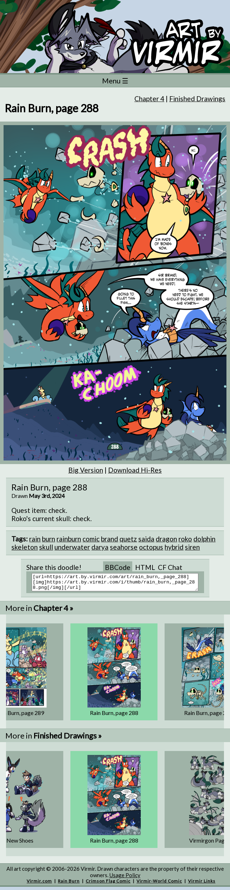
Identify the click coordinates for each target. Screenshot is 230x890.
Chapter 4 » (53, 611)
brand (109, 539)
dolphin (204, 539)
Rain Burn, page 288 (114, 715)
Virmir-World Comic (159, 884)
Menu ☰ (115, 80)
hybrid (174, 547)
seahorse (124, 547)
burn (48, 539)
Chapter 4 (149, 98)
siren (192, 547)
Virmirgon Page (208, 843)
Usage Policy (124, 878)
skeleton (24, 547)
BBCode (117, 567)
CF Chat (170, 567)
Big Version (85, 470)
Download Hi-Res (135, 470)
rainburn (69, 539)
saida (146, 539)
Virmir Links (201, 884)
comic (91, 539)
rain (35, 539)
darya (99, 547)
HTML (145, 567)
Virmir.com (39, 884)
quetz (128, 539)
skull (46, 547)
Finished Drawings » (67, 739)
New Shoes (19, 843)
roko (185, 539)
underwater (72, 547)
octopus (151, 547)
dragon (166, 539)
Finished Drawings (197, 98)
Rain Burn (69, 884)
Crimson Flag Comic (108, 884)
